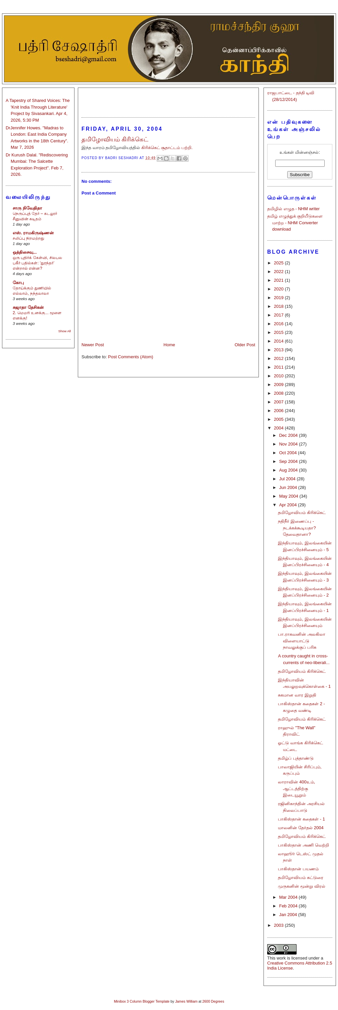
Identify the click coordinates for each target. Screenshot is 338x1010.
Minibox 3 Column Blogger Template (142, 1001)
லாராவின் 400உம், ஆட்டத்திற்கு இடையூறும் (296, 788)
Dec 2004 (289, 435)
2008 (279, 393)
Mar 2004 (289, 897)
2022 (279, 271)
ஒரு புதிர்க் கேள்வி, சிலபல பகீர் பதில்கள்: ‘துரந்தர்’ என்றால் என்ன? (37, 263)
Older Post (245, 344)
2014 (279, 341)
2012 (279, 358)
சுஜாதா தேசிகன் (28, 307)
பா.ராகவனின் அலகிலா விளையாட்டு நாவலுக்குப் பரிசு (301, 641)
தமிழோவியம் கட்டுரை (300, 877)
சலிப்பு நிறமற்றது (28, 238)
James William (186, 1001)
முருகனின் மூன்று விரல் (301, 886)
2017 (279, 315)
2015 (279, 332)
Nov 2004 (289, 444)
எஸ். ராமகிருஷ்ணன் (33, 232)
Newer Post (92, 344)
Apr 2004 (288, 504)
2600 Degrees (213, 1001)
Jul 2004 (288, 478)
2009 (279, 384)
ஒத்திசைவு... (25, 252)
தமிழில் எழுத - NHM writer (293, 208)
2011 (279, 367)
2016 (279, 323)
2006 (279, 410)
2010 (279, 375)
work (281, 958)
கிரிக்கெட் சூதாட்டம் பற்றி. (167, 147)
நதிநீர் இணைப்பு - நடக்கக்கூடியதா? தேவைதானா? (297, 528)
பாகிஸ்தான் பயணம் (298, 868)
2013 (279, 349)
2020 (279, 288)
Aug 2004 (289, 470)
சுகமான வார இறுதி (297, 695)
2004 (279, 427)
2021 (279, 280)
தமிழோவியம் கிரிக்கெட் (302, 512)
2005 (279, 419)
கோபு (18, 282)
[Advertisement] (168, 100)
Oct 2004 (288, 452)
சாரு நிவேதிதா (27, 208)
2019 (279, 297)
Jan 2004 (288, 914)
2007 (279, 401)
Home (169, 344)
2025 (279, 262)
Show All (64, 331)
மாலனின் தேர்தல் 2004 (300, 827)
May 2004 (289, 496)
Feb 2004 (289, 905)
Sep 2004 (289, 461)
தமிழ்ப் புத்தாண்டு (296, 758)
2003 (279, 925)
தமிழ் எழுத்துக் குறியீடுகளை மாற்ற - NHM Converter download (295, 223)
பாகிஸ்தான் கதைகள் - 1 (301, 819)
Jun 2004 (288, 487)
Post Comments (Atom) (130, 356)
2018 (279, 306)
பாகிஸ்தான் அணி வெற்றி (303, 845)
